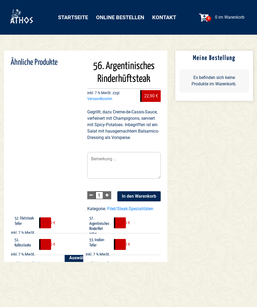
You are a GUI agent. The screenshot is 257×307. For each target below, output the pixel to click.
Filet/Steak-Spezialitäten (130, 208)
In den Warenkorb (139, 196)
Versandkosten (99, 99)
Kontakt (164, 17)
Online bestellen (120, 17)
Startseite (73, 17)
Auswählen (76, 257)
